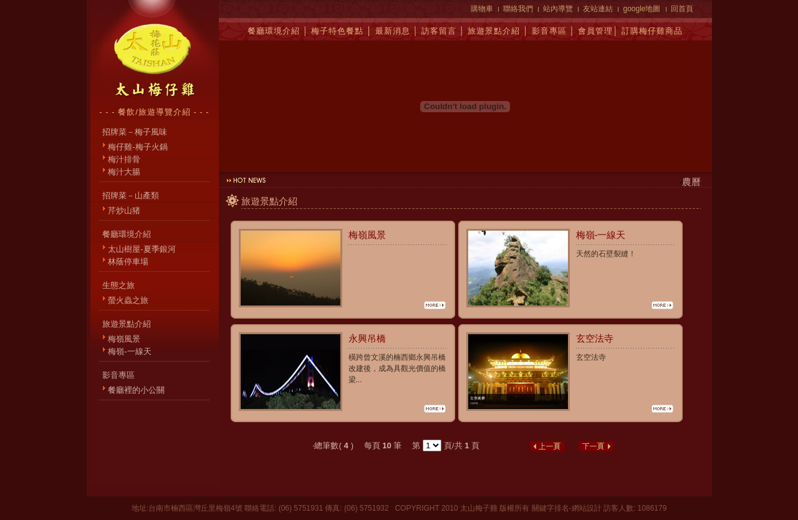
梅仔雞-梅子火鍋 (137, 147)
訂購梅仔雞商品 (652, 31)
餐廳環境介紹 (274, 31)
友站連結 (598, 8)
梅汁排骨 (124, 159)
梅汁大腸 (124, 171)
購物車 (482, 8)
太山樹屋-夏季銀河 (141, 249)
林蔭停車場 (128, 261)
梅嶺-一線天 (129, 351)
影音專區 (549, 31)
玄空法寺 (594, 338)
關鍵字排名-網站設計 (567, 508)
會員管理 (595, 31)
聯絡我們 (518, 8)
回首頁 (682, 8)
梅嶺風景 (124, 339)
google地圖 (641, 8)
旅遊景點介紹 (494, 31)
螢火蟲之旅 (128, 300)
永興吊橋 (367, 338)
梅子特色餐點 (337, 31)
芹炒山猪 (124, 210)
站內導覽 (558, 8)
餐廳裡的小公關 (136, 390)
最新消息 (392, 31)
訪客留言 (438, 31)
